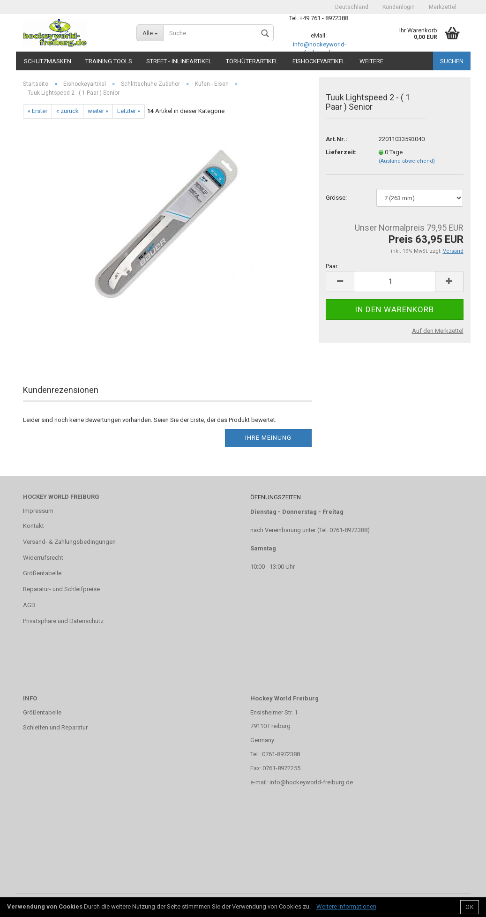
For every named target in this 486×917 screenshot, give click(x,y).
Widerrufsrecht (43, 557)
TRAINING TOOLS (108, 61)
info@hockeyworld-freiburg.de (311, 782)
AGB (29, 605)
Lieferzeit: (341, 152)
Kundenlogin (398, 7)
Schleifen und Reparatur (55, 727)
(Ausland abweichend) (407, 161)
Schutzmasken (47, 61)
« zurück (67, 110)
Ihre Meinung (268, 437)
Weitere (371, 61)
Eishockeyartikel (318, 61)
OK (469, 907)
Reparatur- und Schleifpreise (61, 589)
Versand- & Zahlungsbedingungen (69, 541)
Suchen (452, 61)
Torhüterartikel (252, 61)
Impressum (38, 510)
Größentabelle (42, 573)
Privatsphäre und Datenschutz (63, 620)
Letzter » (128, 110)
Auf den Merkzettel (438, 330)
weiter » (98, 110)
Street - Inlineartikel (179, 61)
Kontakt (33, 525)
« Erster (37, 110)
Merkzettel (442, 7)
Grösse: (336, 197)
